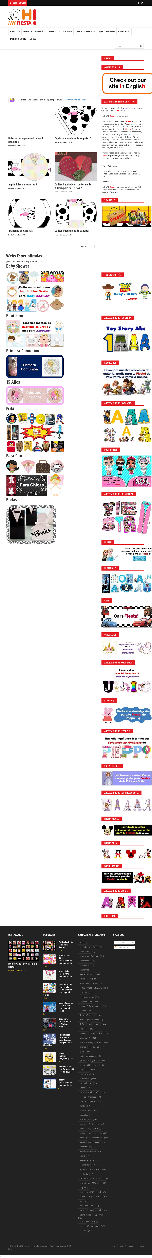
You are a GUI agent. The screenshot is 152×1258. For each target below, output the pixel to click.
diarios (82, 1019)
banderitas (84, 974)
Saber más (126, 1247)
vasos (82, 1221)
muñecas (83, 1133)
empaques (84, 1029)
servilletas (100, 1178)
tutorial (98, 1210)
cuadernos (96, 1006)
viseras (82, 1226)
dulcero (96, 1024)
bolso (82, 983)
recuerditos (84, 1165)
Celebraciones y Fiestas (60, 31)
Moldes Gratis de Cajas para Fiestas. (22, 965)
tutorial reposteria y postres (91, 1215)
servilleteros (85, 1183)
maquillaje (84, 1115)
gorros (82, 1060)
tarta (81, 1201)
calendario (97, 988)
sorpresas (84, 1187)
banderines (84, 970)
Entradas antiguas (87, 246)
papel (82, 1137)
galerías (83, 1047)
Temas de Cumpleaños (34, 31)
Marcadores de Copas (89, 947)
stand (98, 1192)
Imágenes (110, 31)
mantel (82, 1106)
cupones (83, 1010)
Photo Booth (85, 951)
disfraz (82, 1024)
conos (82, 1006)
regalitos (83, 1169)
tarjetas (96, 1196)
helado (82, 1065)
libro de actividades (88, 1097)
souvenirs (84, 1192)
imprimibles (84, 1069)
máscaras (97, 1133)
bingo (98, 974)
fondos (99, 1033)
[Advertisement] (52, 76)
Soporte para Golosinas (89, 956)
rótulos (97, 1169)
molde (82, 1128)
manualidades (85, 1110)
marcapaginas (85, 1119)
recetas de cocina (87, 1160)
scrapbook (84, 1178)
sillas (99, 1183)
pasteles (83, 1142)
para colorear (96, 1137)
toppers (83, 1210)
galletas (96, 1047)
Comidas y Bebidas (85, 31)
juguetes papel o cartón (89, 1092)
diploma (95, 1019)
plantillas (83, 1147)
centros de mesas (87, 997)
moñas (95, 1128)
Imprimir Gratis (18, 38)
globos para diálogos (88, 1056)
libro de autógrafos (88, 1101)
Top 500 (32, 38)
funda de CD (85, 1038)
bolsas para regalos (88, 979)
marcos (83, 1124)
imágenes (84, 1074)
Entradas (120, 942)
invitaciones (84, 1078)
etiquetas (83, 1033)
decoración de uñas (88, 1015)
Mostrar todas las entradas (77, 99)
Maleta (82, 942)
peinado (97, 1142)
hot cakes (96, 1065)
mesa (96, 1124)
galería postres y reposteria (91, 1042)
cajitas (82, 988)
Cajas (100, 31)
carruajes (83, 992)
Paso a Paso (124, 31)
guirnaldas (96, 1060)
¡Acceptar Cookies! (107, 1247)
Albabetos (15, 31)
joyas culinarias (86, 1083)
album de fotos (86, 965)
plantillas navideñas (88, 1151)
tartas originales (86, 1206)
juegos (82, 1088)
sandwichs (84, 1174)
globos (82, 1051)
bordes (94, 983)
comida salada (86, 1001)
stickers (83, 1196)
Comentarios (121, 947)
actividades (84, 961)
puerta (82, 1156)
